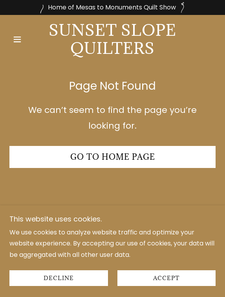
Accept (166, 289)
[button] (24, 39)
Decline (59, 289)
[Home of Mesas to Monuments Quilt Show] (112, 7)
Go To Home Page (112, 157)
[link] (112, 39)
